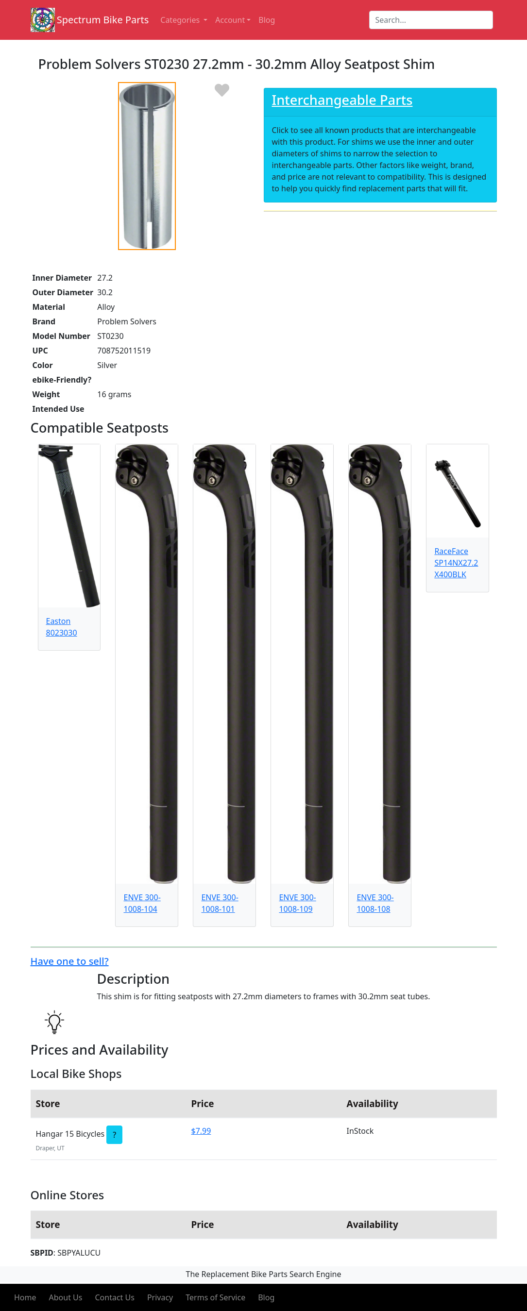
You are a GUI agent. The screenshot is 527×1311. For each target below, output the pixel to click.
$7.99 (201, 1131)
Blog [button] (266, 20)
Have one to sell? (70, 961)
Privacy (160, 1297)
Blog (266, 1297)
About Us (66, 1297)
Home (25, 1297)
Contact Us (114, 1297)
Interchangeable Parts (342, 100)
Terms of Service (215, 1297)
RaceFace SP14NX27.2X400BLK (456, 563)
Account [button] (230, 20)
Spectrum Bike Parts (103, 19)
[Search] (431, 20)
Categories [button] (181, 20)
